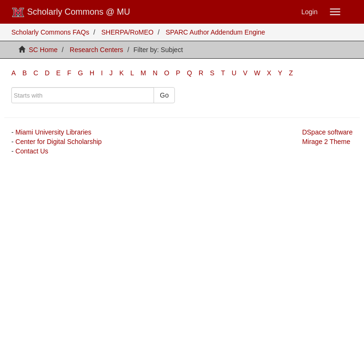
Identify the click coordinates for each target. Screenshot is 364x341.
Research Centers (96, 50)
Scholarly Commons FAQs (50, 32)
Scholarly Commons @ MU (70, 12)
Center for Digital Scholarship (59, 141)
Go (164, 95)
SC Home (43, 50)
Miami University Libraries (53, 132)
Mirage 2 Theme (326, 141)
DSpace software (327, 132)
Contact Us (32, 151)
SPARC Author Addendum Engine (215, 32)
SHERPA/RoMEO (127, 32)
